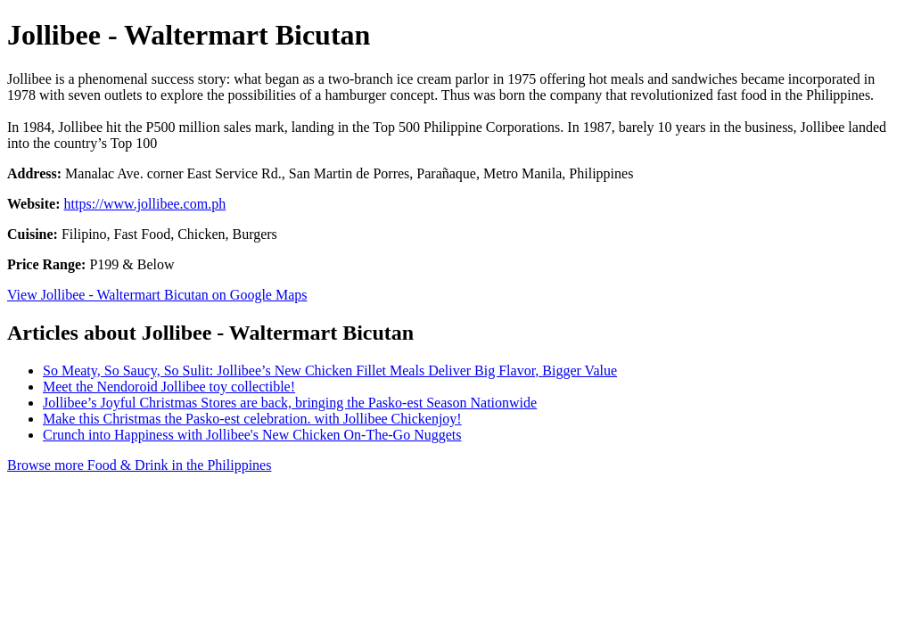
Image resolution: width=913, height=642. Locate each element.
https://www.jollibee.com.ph (145, 203)
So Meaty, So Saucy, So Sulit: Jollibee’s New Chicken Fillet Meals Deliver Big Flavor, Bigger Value (330, 370)
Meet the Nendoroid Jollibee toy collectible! (169, 386)
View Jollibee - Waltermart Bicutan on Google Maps (157, 294)
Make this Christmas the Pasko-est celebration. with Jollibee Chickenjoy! (252, 418)
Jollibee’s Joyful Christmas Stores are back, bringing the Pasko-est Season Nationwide (290, 402)
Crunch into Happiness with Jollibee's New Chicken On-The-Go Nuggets (252, 434)
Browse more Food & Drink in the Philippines (139, 465)
